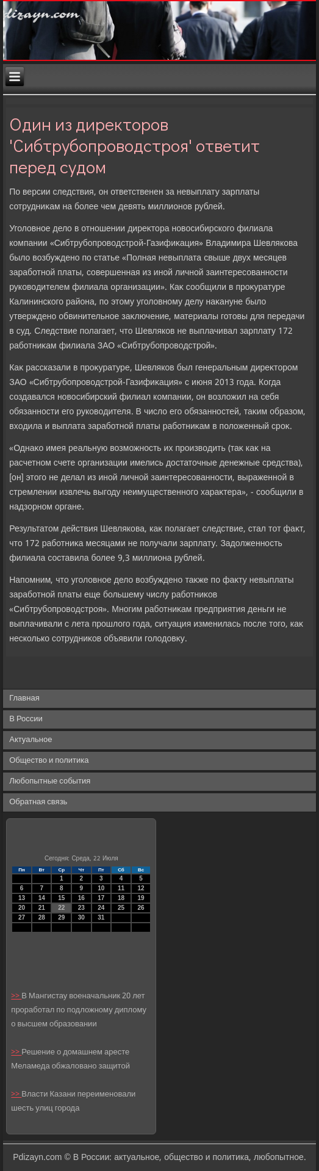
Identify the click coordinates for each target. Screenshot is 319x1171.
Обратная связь (38, 802)
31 (101, 917)
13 (21, 898)
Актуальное (30, 740)
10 (101, 888)
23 (81, 907)
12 (140, 888)
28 (41, 917)
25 (121, 907)
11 (121, 888)
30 (81, 917)
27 (21, 917)
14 (41, 898)
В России (26, 719)
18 (121, 898)
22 (61, 907)
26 (140, 907)
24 (101, 907)
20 (21, 907)
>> (16, 996)
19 (140, 898)
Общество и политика (48, 761)
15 (61, 898)
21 (41, 907)
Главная (24, 698)
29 (61, 917)
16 (81, 898)
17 (101, 898)
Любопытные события (49, 781)
